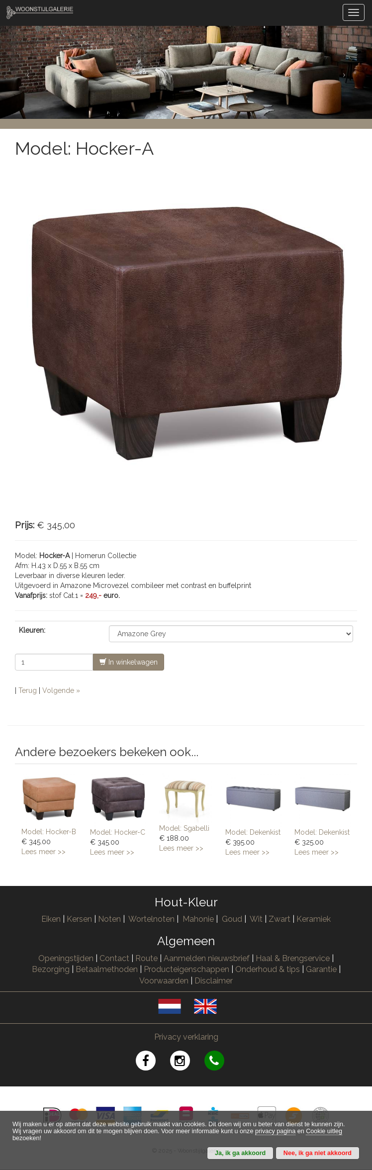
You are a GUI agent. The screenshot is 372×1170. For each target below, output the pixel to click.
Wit (256, 919)
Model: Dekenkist (252, 832)
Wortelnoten (151, 919)
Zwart (279, 919)
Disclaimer (213, 980)
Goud (232, 919)
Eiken (51, 919)
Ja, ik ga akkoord (240, 1153)
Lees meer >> (43, 852)
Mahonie (198, 919)
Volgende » (61, 690)
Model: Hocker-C (117, 832)
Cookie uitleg (324, 1131)
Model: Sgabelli (184, 828)
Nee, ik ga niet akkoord (317, 1153)
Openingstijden (65, 958)
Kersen (79, 919)
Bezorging (52, 969)
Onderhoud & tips (267, 969)
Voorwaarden (163, 980)
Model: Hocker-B (48, 832)
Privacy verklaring (186, 1037)
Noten (109, 919)
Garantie (321, 969)
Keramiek (313, 919)
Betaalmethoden (107, 969)
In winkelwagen (128, 662)
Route (146, 958)
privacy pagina (275, 1131)
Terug (27, 690)
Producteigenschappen (186, 969)
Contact (114, 958)
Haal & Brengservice (293, 958)
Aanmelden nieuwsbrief (207, 958)
